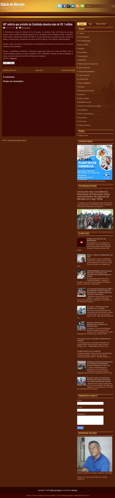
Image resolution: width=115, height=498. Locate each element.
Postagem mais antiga (68, 70)
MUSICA (82, 87)
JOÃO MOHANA (84, 68)
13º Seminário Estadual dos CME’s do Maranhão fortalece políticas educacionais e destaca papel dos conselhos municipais (99, 291)
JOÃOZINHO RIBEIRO (87, 71)
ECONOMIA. (83, 52)
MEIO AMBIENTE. (85, 83)
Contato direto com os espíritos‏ (89, 351)
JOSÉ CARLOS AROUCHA (88, 64)
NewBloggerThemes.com (81, 495)
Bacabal (81, 48)
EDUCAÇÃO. (83, 56)
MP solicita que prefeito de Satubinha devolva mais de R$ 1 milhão (37, 24)
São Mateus (83, 118)
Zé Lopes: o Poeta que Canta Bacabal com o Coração (97, 307)
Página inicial (39, 70)
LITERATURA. (84, 79)
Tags (90, 24)
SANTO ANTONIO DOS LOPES (90, 106)
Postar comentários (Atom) (17, 140)
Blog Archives (101, 24)
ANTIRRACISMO (85, 41)
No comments (25, 28)
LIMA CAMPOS (84, 75)
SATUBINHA (83, 110)
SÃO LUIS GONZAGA (86, 114)
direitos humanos (84, 125)
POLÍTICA (82, 95)
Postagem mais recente (9, 70)
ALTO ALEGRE (84, 37)
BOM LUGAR (83, 45)
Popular (81, 24)
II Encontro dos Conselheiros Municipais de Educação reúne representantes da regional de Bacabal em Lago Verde (93, 195)
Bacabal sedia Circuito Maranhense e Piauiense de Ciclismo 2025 (97, 324)
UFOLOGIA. (83, 121)
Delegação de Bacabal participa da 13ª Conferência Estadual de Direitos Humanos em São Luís (100, 363)
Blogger (74, 490)
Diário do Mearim (12, 4)
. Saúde (81, 33)
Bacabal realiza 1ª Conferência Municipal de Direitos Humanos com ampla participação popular (99, 379)
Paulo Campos (84, 98)
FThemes (35, 495)
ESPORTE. (82, 60)
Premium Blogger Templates (65, 495)
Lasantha (52, 495)
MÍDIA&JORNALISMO (86, 91)
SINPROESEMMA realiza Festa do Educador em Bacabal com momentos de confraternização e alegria (99, 273)
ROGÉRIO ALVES (85, 102)
